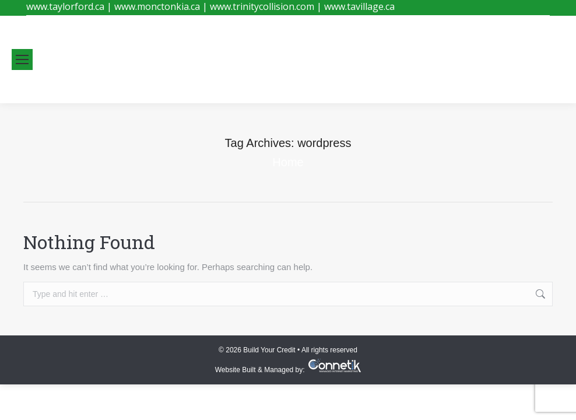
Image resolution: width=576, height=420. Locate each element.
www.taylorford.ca (65, 6)
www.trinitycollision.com (262, 6)
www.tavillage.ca (359, 6)
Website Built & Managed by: (262, 370)
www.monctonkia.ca (157, 6)
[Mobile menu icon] (22, 59)
